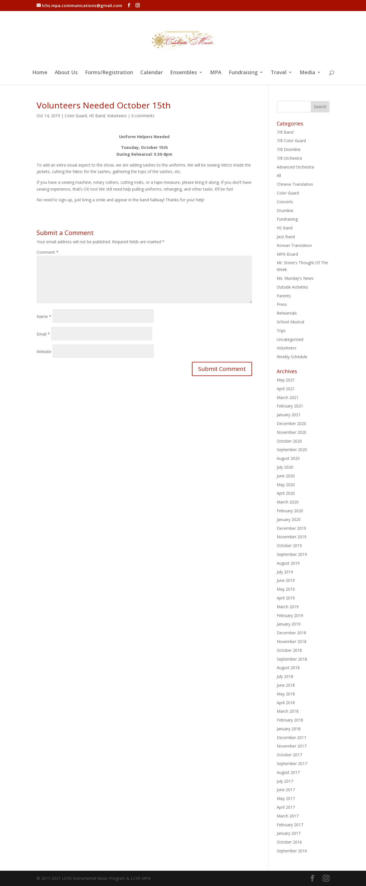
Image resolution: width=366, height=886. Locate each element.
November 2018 (291, 641)
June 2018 (286, 685)
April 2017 (286, 807)
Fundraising (243, 73)
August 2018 (288, 667)
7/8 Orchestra (289, 158)
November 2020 (291, 432)
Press (282, 304)
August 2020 (288, 458)
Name (44, 316)
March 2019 (288, 606)
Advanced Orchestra (295, 167)
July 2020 (285, 467)
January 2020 (289, 519)
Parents (284, 295)
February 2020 (290, 510)
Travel (279, 73)
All (279, 175)
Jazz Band (286, 236)
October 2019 (289, 545)
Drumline (285, 210)
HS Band (97, 115)
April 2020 (286, 493)
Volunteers (117, 115)
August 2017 (288, 772)
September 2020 (292, 449)
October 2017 (289, 754)
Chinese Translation (295, 184)
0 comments (143, 115)
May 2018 (286, 694)
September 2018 (292, 659)
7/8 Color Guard (291, 140)
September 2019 (292, 554)
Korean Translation (294, 245)
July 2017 (285, 781)
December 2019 (291, 528)
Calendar (151, 73)
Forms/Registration (109, 73)
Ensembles (183, 73)
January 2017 (289, 833)
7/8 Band (285, 132)
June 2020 (286, 476)
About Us (66, 73)
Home (39, 73)
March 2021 (288, 397)
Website (44, 351)
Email (43, 334)
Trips (281, 330)
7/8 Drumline (289, 149)
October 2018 (289, 650)
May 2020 (286, 484)
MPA (215, 73)
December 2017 (291, 737)
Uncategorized (290, 339)
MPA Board (287, 254)
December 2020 (291, 423)
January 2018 (289, 728)
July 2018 (285, 676)
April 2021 (286, 388)
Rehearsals (287, 313)
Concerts (285, 201)
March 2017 (288, 816)
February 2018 (290, 720)
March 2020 (288, 502)
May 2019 (286, 589)
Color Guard (76, 115)
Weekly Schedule (292, 356)
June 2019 (286, 580)
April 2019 (286, 598)
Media (307, 73)
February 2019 (290, 615)
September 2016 (292, 850)
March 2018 (288, 711)
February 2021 (290, 406)
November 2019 (291, 536)
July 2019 (285, 572)
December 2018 (291, 632)
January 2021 (289, 414)
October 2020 (289, 441)
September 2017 (292, 763)
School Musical (290, 321)
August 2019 (288, 563)
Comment (47, 252)
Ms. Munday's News (295, 278)
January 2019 (289, 624)
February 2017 (290, 824)
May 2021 (286, 380)
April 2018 (286, 702)
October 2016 (289, 842)
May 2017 (286, 798)
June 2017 (286, 789)
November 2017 (291, 746)
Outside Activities (292, 287)
